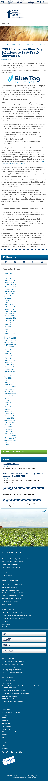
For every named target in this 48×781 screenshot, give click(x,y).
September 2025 (10, 291)
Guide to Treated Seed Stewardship (13, 701)
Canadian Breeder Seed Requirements (13, 690)
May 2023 (8, 353)
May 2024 (8, 327)
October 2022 (9, 369)
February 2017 (9, 445)
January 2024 (9, 336)
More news (40, 511)
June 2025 (8, 298)
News (8, 45)
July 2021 (7, 398)
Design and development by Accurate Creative (24, 777)
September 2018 (10, 440)
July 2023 (7, 349)
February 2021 (9, 409)
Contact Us (5, 748)
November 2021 (10, 389)
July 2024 (7, 322)
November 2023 (10, 340)
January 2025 (9, 309)
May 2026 (8, 273)
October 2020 (9, 418)
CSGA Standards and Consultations (13, 661)
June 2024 (8, 325)
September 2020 (10, 420)
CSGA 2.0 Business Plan (9, 696)
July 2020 (7, 425)
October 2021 (9, 391)
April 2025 (8, 302)
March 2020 (8, 433)
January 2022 (9, 385)
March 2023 (8, 358)
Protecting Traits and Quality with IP (13, 598)
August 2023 (9, 347)
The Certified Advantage (9, 587)
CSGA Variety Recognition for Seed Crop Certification (18, 667)
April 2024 (8, 329)
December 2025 (10, 285)
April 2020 (8, 431)
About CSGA (6, 709)
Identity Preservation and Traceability (13, 618)
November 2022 (10, 367)
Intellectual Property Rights (10, 601)
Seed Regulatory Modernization (11, 670)
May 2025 (8, 300)
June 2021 (7, 400)
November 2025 (10, 287)
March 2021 (8, 407)
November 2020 (10, 416)
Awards (4, 735)
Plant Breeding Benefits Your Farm (12, 595)
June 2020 (8, 427)
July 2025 (7, 296)
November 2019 (10, 438)
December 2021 (10, 387)
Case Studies (6, 624)
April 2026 (8, 276)
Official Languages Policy (9, 732)
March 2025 (8, 305)
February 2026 (9, 280)
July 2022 (7, 373)
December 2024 (10, 311)
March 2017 (8, 442)
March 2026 (8, 278)
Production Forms (7, 573)
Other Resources (7, 575)
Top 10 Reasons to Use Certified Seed (13, 593)
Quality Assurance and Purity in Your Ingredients (16, 615)
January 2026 (9, 282)
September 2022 (10, 371)
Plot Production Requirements (11, 567)
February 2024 (9, 333)
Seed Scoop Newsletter (9, 680)
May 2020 (8, 429)
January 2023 (9, 362)
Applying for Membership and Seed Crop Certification (18, 559)
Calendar (5, 742)
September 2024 (10, 318)
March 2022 (8, 380)
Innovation (5, 621)
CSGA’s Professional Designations (12, 570)
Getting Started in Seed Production (12, 556)
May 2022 (8, 378)
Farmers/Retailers (10, 581)
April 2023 (8, 356)
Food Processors (9, 609)
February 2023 (9, 360)
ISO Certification (7, 726)
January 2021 (9, 411)
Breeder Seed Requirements (10, 564)
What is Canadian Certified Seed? (12, 584)
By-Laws (4, 715)
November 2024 (10, 313)
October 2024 (9, 316)
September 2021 (10, 393)
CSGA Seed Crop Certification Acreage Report (16, 693)
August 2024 (9, 320)
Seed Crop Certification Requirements (13, 561)
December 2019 (10, 436)
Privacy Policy (6, 729)
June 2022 (8, 376)
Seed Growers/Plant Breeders (14, 552)
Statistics (4, 737)
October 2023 (9, 342)
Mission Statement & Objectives (11, 712)
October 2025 (9, 289)
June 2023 (8, 351)
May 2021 (7, 402)
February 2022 (9, 382)
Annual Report (6, 683)
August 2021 (8, 396)
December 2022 (10, 365)
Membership (5, 721)
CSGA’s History (6, 718)
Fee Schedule (6, 723)
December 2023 (10, 338)
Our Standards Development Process (13, 664)
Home (4, 45)
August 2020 (9, 422)
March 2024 (8, 331)
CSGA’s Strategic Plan (9, 699)
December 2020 (10, 413)
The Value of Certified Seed (10, 590)
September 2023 (10, 345)
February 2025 (9, 307)
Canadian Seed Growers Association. (21, 776)
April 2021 (8, 405)
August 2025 (9, 293)
